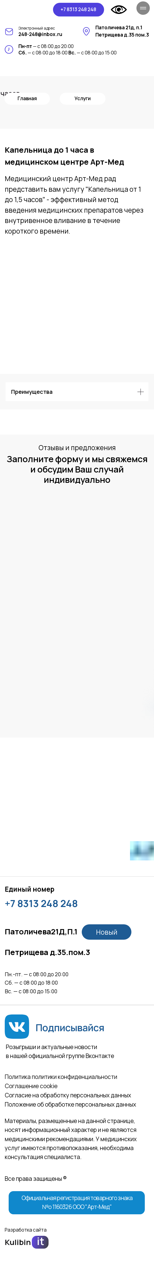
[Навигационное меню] (143, 8)
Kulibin (18, 1242)
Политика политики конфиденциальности (61, 1077)
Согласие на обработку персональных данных (68, 1095)
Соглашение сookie (31, 1086)
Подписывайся (70, 1027)
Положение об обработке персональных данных (70, 1104)
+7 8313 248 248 (41, 903)
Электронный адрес (36, 28)
